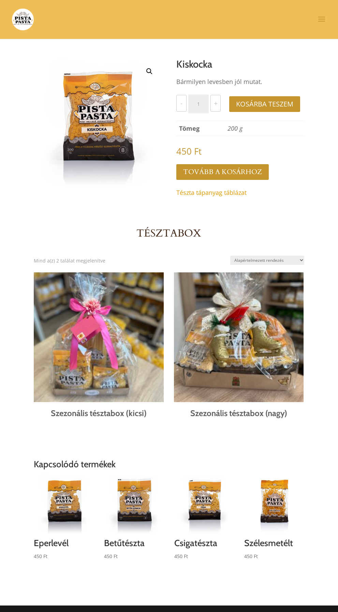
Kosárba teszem (264, 104)
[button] (149, 71)
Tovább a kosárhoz (222, 171)
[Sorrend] (267, 260)
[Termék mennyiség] (198, 104)
